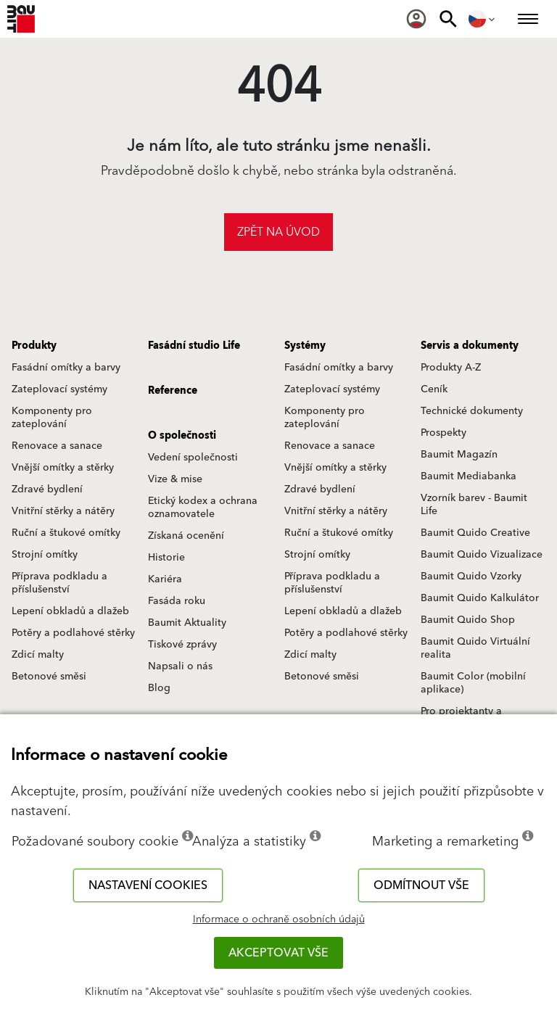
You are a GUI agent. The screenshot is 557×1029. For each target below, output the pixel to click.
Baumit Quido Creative (475, 533)
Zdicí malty (38, 655)
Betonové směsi (49, 676)
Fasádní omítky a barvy (66, 367)
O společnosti (182, 436)
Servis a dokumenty (470, 346)
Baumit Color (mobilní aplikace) (473, 683)
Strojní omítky (45, 554)
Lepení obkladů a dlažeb (70, 611)
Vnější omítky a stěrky (63, 467)
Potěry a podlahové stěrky (73, 633)
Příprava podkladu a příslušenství (59, 583)
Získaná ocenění (186, 536)
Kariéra (165, 579)
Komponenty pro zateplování (52, 417)
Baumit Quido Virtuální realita (475, 648)
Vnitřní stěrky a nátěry (63, 511)
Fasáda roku (176, 601)
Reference (172, 391)
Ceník (434, 389)
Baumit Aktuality (187, 623)
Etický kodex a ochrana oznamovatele (202, 507)
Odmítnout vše (421, 885)
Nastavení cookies (147, 885)
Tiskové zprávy (182, 644)
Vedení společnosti (193, 457)
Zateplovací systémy (59, 389)
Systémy (305, 346)
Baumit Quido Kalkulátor (480, 598)
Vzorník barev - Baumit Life (474, 504)
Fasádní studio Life (194, 346)
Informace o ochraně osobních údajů (279, 919)
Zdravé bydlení (47, 489)
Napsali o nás (180, 666)
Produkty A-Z (451, 367)
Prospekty (443, 433)
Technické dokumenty (472, 411)
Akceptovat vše (278, 953)
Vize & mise (175, 479)
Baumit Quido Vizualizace (481, 554)
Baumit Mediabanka (468, 476)
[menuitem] (416, 19)
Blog (159, 688)
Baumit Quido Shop (468, 620)
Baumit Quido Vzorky (471, 576)
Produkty (34, 346)
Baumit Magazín (459, 454)
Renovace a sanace (57, 446)
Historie (166, 557)
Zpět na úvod (278, 232)
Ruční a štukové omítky (66, 533)
